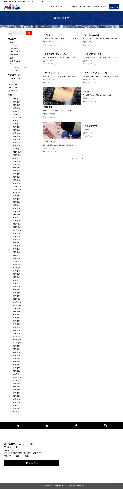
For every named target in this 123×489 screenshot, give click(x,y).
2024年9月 (14, 158)
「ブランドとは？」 (16, 52)
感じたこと (13, 91)
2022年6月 (14, 243)
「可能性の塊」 (14, 48)
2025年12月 (15, 111)
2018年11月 (15, 377)
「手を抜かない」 (15, 55)
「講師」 (12, 42)
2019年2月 (14, 368)
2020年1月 (14, 333)
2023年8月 (14, 199)
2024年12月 (15, 149)
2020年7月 (14, 314)
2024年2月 (14, 180)
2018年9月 (14, 383)
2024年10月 (15, 155)
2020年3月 (14, 327)
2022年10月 (15, 230)
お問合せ (104, 6)
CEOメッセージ (85, 6)
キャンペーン (54, 6)
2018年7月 (14, 390)
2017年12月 (14, 411)
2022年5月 (14, 246)
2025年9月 (14, 120)
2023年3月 (14, 214)
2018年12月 (15, 374)
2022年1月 (14, 258)
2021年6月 (14, 280)
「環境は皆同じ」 (15, 70)
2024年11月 (15, 152)
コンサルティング (15, 78)
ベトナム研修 (14, 84)
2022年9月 (14, 233)
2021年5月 (14, 283)
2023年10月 (15, 192)
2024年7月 (14, 164)
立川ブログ (114, 6)
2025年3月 (14, 139)
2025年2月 (14, 142)
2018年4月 (14, 399)
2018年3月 (14, 402)
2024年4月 (14, 174)
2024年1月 (14, 183)
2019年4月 (14, 361)
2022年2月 (14, 255)
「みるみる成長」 (15, 61)
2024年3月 (14, 177)
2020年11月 (15, 302)
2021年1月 (14, 296)
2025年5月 (14, 133)
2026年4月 (14, 99)
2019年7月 (14, 352)
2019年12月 (15, 336)
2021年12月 (15, 261)
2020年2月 (14, 330)
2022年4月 (14, 249)
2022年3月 (14, 252)
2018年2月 (14, 405)
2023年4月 (14, 211)
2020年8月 (14, 311)
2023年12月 (15, 186)
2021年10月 (15, 268)
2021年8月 (14, 274)
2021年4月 (14, 286)
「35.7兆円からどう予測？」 (19, 67)
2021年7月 (14, 277)
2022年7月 (14, 239)
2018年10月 (15, 380)
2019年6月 (14, 355)
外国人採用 (13, 88)
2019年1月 (14, 371)
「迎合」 (12, 64)
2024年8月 (14, 161)
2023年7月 (14, 202)
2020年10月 (15, 305)
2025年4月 (14, 136)
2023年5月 (14, 208)
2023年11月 (15, 189)
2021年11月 (15, 264)
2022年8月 (14, 236)
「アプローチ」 (14, 45)
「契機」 (12, 58)
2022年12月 (15, 224)
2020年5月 (14, 321)
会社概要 (95, 6)
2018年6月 (14, 393)
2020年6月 (14, 318)
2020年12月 (15, 299)
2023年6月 (14, 205)
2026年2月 (14, 105)
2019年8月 (14, 349)
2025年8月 (14, 124)
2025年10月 (15, 117)
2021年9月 (14, 271)
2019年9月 (14, 346)
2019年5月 (14, 358)
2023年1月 (14, 221)
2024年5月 (14, 171)
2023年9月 (14, 196)
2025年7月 (14, 127)
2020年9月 (14, 308)
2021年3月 (14, 289)
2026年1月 (14, 108)
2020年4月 (14, 324)
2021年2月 (14, 293)
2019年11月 (15, 339)
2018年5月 (14, 396)
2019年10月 (15, 343)
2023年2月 (14, 217)
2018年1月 (14, 408)
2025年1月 (14, 146)
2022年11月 (15, 227)
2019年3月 (14, 365)
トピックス (65, 6)
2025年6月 (14, 130)
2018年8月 (14, 386)
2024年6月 (14, 167)
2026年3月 (14, 102)
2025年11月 (15, 114)
